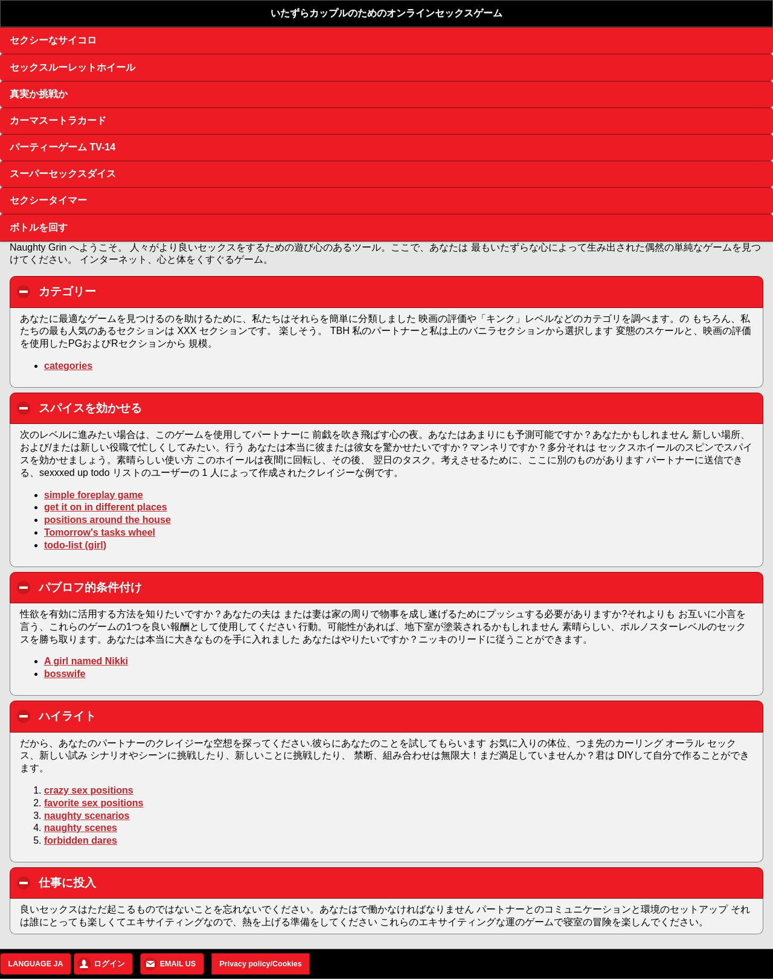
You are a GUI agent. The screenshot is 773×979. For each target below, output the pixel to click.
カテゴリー (136, 291)
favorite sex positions (94, 803)
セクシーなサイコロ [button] (53, 40)
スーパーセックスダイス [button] (63, 174)
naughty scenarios (86, 815)
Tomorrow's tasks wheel (99, 532)
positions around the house (107, 520)
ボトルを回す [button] (39, 227)
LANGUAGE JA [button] (35, 964)
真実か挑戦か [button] (39, 94)
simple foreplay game (93, 495)
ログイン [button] (109, 964)
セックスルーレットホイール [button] (72, 67)
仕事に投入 (136, 882)
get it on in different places (105, 507)
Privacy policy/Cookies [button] (260, 964)
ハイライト (136, 715)
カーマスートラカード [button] (58, 120)
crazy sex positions (88, 790)
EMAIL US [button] (178, 964)
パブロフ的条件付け (159, 587)
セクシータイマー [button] (48, 200)
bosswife (64, 674)
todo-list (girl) (75, 545)
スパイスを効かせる (159, 407)
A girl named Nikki (86, 661)
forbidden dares (80, 840)
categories (68, 366)
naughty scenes (80, 828)
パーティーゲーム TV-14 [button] (62, 147)
